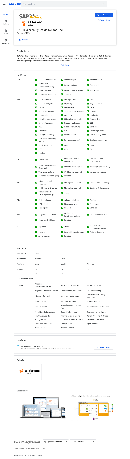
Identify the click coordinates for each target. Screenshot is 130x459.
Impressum (18, 455)
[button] (24, 4)
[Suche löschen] (103, 4)
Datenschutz (30, 455)
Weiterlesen (65, 65)
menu (4, 3)
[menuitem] (6, 12)
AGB (40, 455)
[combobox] (64, 4)
